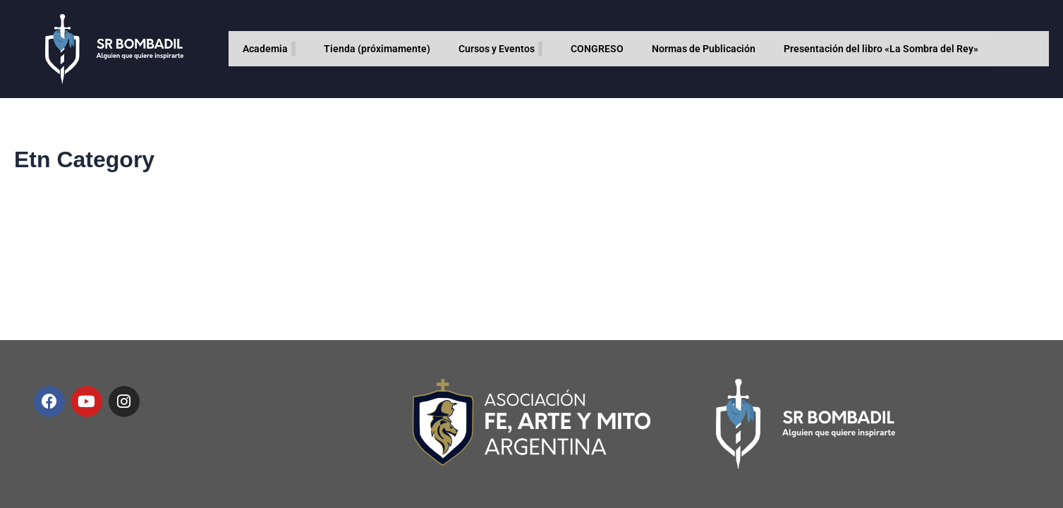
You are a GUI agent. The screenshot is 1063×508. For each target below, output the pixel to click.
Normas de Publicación (703, 48)
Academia (269, 49)
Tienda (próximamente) (377, 48)
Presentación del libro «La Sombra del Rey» (881, 48)
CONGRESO (597, 48)
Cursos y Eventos (500, 49)
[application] (293, 49)
